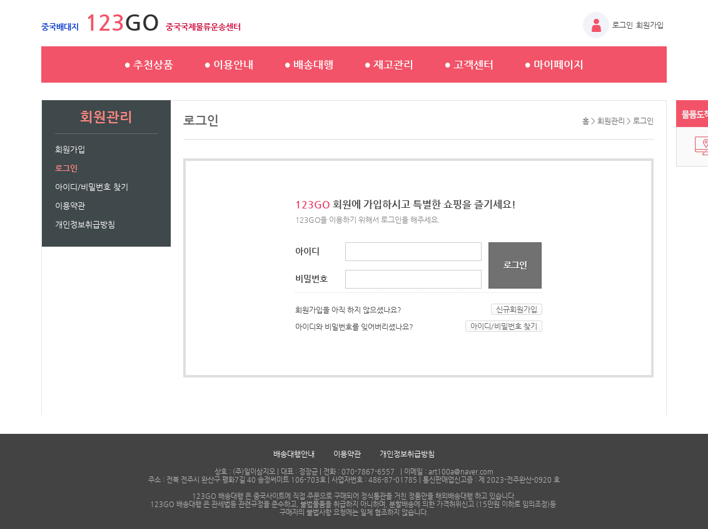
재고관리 (389, 64)
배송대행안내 (294, 453)
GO (141, 21)
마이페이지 (554, 64)
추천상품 (148, 64)
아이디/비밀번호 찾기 (91, 187)
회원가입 (650, 25)
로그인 (622, 25)
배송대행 (309, 64)
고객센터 (469, 64)
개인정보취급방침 (85, 224)
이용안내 (229, 64)
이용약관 (70, 205)
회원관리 (611, 120)
